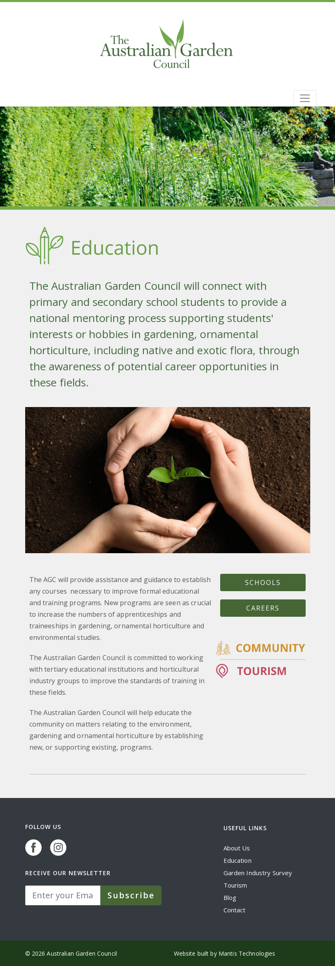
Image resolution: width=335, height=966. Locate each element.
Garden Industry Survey (257, 873)
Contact (234, 910)
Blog (230, 897)
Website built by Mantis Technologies (225, 953)
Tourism (235, 885)
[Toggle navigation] (304, 98)
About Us (236, 848)
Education (237, 860)
